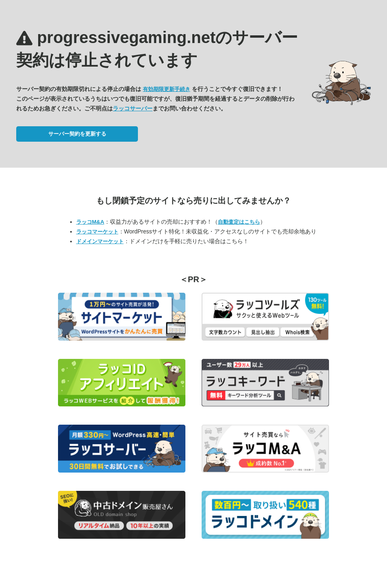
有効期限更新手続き (166, 89)
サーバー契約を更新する (77, 134)
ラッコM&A (90, 222)
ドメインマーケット (100, 241)
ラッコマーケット (97, 232)
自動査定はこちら (239, 222)
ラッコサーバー (133, 108)
